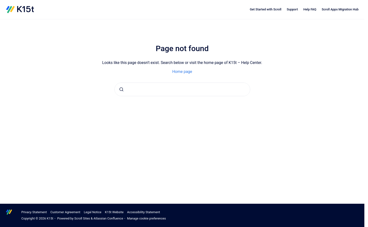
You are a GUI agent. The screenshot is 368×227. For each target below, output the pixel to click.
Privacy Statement (34, 212)
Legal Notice (92, 212)
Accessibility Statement (143, 212)
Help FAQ (309, 9)
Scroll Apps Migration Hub (340, 9)
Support (292, 9)
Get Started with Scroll (265, 9)
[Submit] (121, 89)
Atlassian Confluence (108, 218)
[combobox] (182, 89)
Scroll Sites (82, 218)
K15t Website (114, 212)
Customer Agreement (65, 212)
